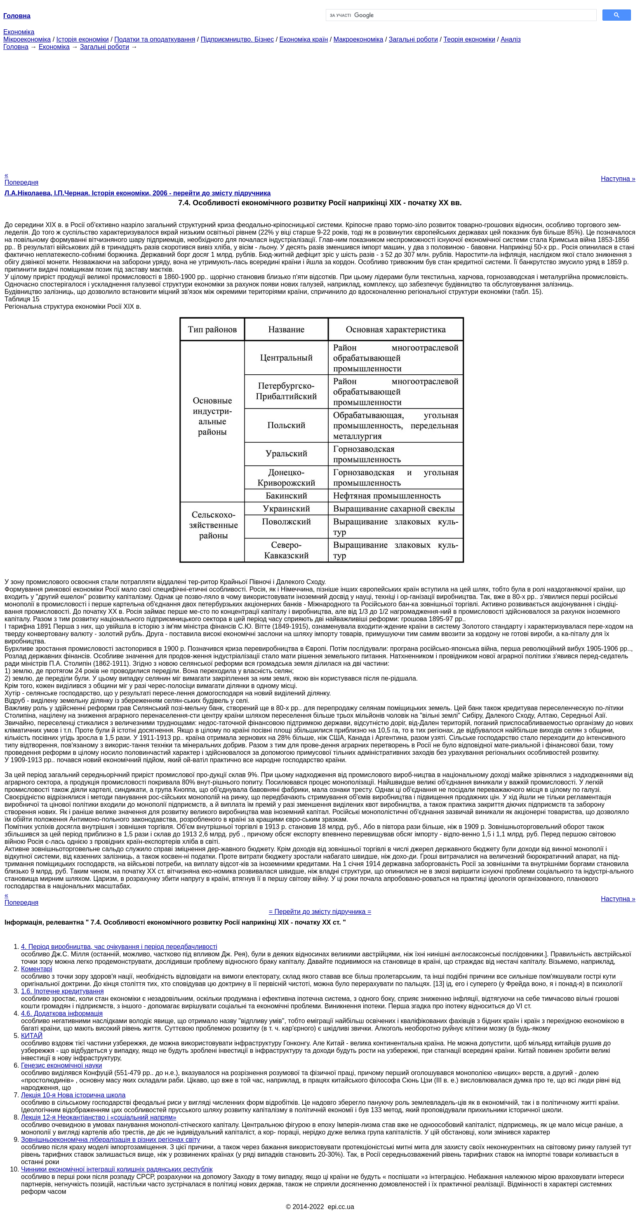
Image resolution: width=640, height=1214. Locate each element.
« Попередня (21, 178)
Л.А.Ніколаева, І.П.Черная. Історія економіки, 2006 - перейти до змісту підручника (138, 193)
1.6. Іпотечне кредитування (62, 991)
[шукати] (460, 15)
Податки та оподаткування (154, 39)
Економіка (18, 31)
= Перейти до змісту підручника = (320, 911)
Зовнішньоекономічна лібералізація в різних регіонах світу (110, 1139)
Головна (15, 46)
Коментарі (36, 968)
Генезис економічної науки (61, 1065)
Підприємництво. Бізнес (237, 39)
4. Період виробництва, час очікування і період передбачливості (119, 946)
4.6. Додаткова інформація (62, 1013)
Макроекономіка (359, 39)
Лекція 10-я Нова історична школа (73, 1095)
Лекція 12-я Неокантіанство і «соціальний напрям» (98, 1117)
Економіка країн (304, 39)
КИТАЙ (31, 1035)
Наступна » (618, 178)
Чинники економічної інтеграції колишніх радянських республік (117, 1169)
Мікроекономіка (27, 39)
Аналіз (511, 39)
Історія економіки (82, 39)
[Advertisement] (320, 108)
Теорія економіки (469, 39)
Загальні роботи (413, 39)
